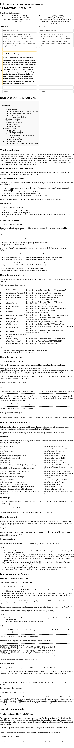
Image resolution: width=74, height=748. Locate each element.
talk (20, 18)
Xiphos (39, 248)
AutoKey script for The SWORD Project (17, 731)
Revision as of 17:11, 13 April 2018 (50, 16)
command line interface (25, 154)
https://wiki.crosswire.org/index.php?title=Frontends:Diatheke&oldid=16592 (36, 736)
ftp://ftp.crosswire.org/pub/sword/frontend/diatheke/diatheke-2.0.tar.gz (23, 265)
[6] (58, 544)
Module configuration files (19, 351)
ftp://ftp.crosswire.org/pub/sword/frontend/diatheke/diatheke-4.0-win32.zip (29, 257)
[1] (65, 289)
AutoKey (35, 721)
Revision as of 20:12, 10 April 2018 (14, 16)
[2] (25, 315)
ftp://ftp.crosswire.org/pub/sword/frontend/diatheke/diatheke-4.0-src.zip (27, 259)
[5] (57, 544)
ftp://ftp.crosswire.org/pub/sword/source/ (13, 245)
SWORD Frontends (13, 740)
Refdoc (50, 18)
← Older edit (18, 21)
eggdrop (26, 188)
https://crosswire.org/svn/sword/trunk (12, 230)
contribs (25, 18)
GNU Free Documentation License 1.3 (34, 745)
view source (31, 16)
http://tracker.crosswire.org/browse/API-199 (22, 663)
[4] (21, 535)
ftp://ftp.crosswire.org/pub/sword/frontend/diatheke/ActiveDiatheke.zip (23, 270)
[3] (19, 535)
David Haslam (13, 18)
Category (3, 740)
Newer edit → (55, 23)
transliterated (33, 492)
